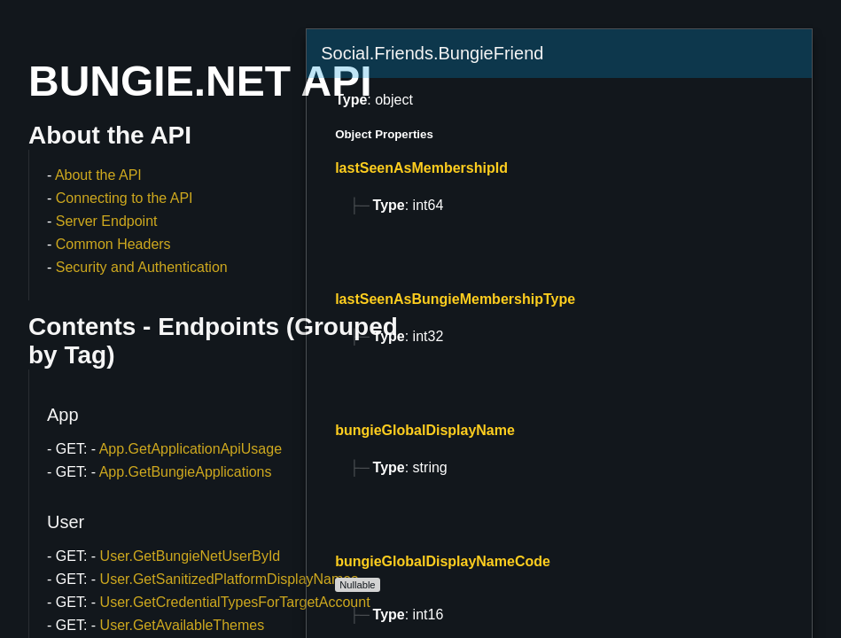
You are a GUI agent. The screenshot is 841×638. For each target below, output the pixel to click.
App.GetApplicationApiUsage (190, 448)
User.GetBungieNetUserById (190, 556)
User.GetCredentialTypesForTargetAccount (235, 602)
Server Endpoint (107, 221)
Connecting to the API (124, 198)
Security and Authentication (142, 267)
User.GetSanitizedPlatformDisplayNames (229, 579)
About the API (98, 175)
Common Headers (113, 244)
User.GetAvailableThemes (182, 625)
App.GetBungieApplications (185, 471)
